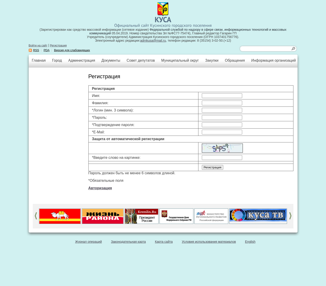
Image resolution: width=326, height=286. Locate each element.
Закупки (211, 60)
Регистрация (58, 45)
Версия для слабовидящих (72, 50)
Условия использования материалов (209, 241)
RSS (36, 50)
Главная (39, 60)
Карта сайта (164, 241)
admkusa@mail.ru (153, 40)
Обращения (235, 60)
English (250, 241)
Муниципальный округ (180, 60)
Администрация (81, 60)
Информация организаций (273, 60)
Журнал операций (88, 241)
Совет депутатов (141, 60)
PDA (46, 50)
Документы (110, 60)
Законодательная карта (128, 241)
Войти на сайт (38, 45)
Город (57, 60)
